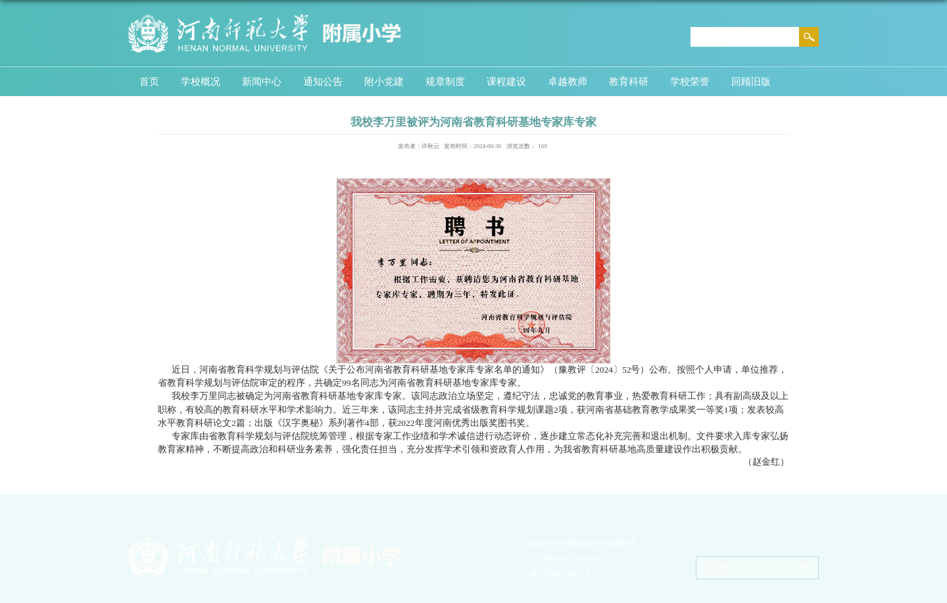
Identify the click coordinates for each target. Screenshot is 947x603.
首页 (149, 81)
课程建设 (506, 81)
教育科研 (628, 81)
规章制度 (445, 81)
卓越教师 (567, 81)
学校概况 (200, 81)
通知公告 (323, 81)
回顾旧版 (751, 81)
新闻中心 (261, 81)
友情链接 (717, 567)
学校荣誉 (690, 81)
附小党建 (384, 81)
